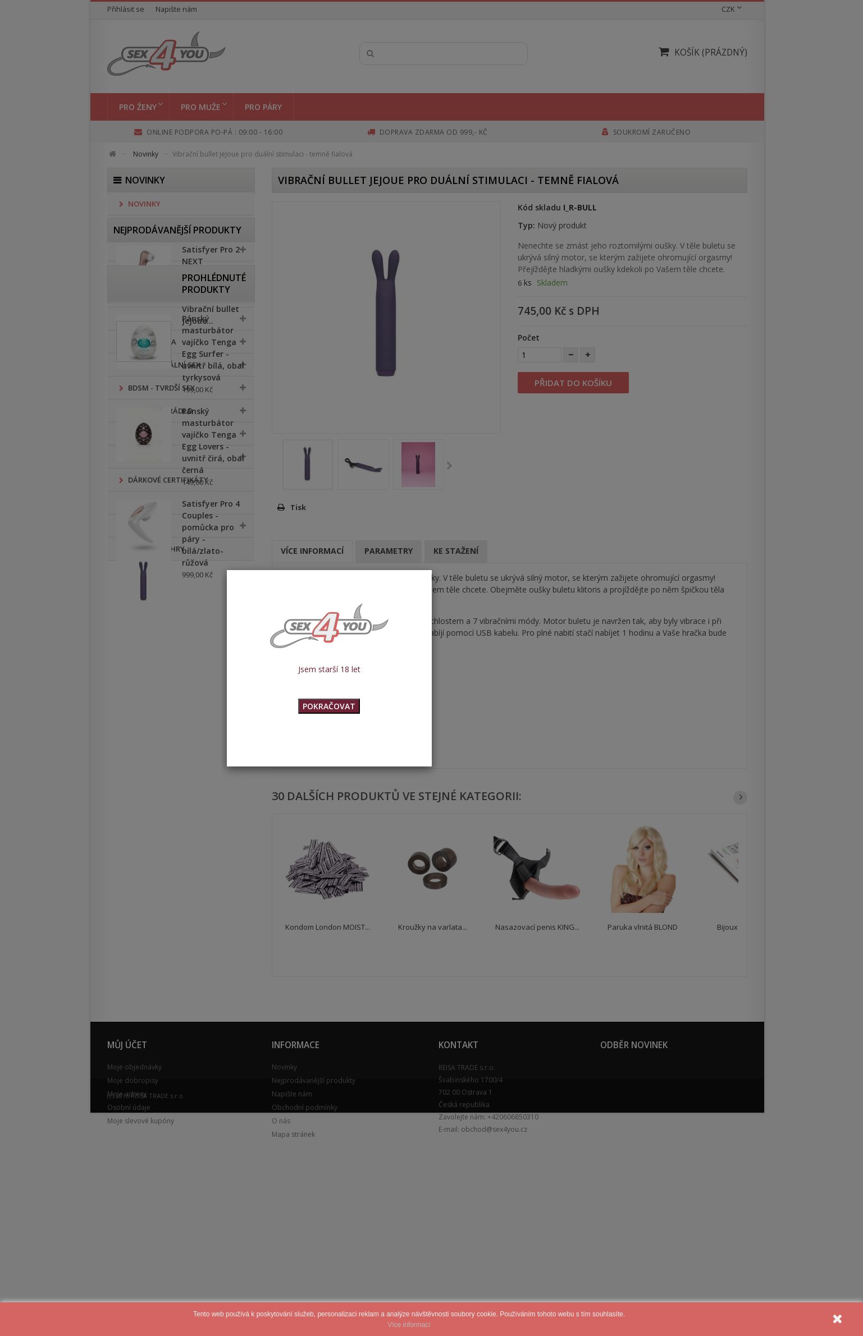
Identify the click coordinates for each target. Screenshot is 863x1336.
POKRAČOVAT (329, 706)
